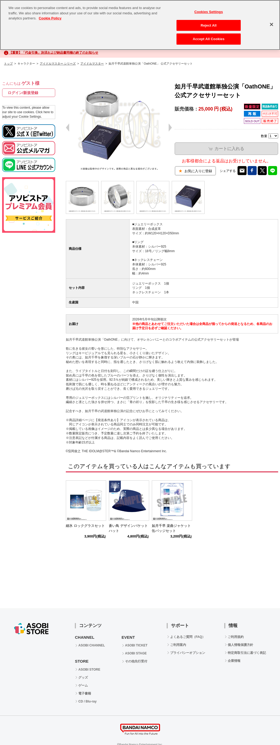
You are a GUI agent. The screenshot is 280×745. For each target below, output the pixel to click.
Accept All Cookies (209, 39)
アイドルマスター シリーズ (58, 63)
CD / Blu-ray (87, 701)
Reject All (209, 25)
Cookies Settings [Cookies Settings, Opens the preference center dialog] (208, 12)
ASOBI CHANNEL (91, 645)
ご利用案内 (178, 645)
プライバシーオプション (187, 653)
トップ (8, 63)
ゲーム (83, 685)
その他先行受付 (136, 661)
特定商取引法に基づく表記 (247, 653)
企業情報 (234, 661)
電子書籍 (84, 693)
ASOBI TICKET (136, 645)
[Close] (271, 24)
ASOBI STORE (89, 669)
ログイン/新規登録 (23, 93)
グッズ (83, 677)
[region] (140, 25)
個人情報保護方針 (240, 645)
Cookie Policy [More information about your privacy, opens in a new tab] (50, 18)
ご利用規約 (236, 637)
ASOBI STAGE (136, 653)
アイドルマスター (92, 63)
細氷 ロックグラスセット (85, 526)
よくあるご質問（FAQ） (187, 637)
